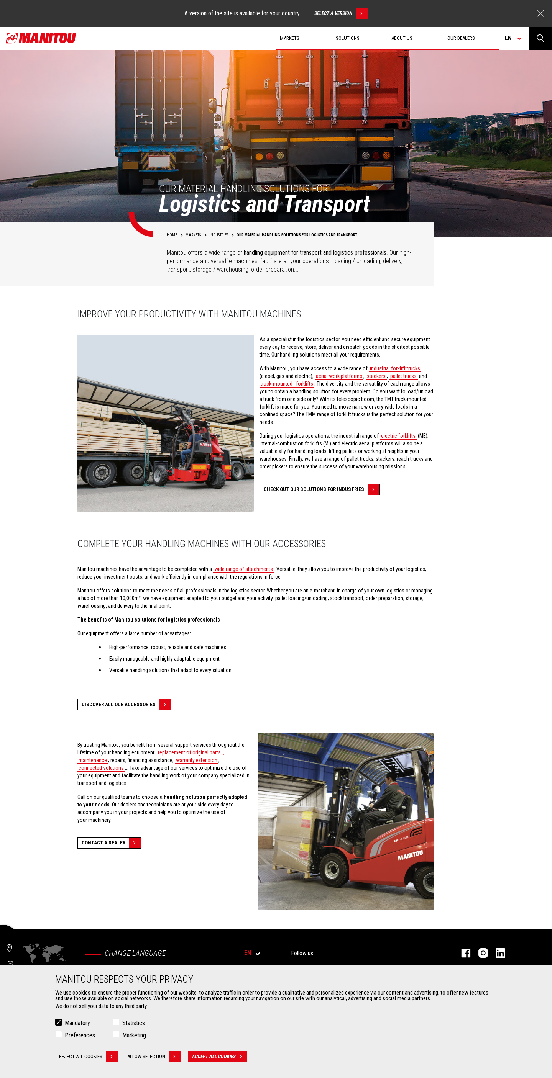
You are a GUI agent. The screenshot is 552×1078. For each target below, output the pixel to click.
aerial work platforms (339, 376)
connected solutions (101, 768)
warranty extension (196, 760)
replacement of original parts (189, 752)
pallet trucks (403, 376)
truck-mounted (276, 384)
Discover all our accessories (126, 704)
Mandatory (77, 1023)
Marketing (134, 1035)
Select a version (341, 13)
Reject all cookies (88, 1056)
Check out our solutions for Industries (322, 489)
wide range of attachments (243, 569)
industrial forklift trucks (395, 368)
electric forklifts (398, 436)
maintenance (93, 760)
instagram (479, 953)
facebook (462, 953)
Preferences (80, 1035)
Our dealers (461, 38)
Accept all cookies (219, 1056)
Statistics (133, 1023)
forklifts (304, 384)
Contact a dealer (111, 843)
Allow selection (154, 1056)
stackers (376, 376)
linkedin (496, 953)
